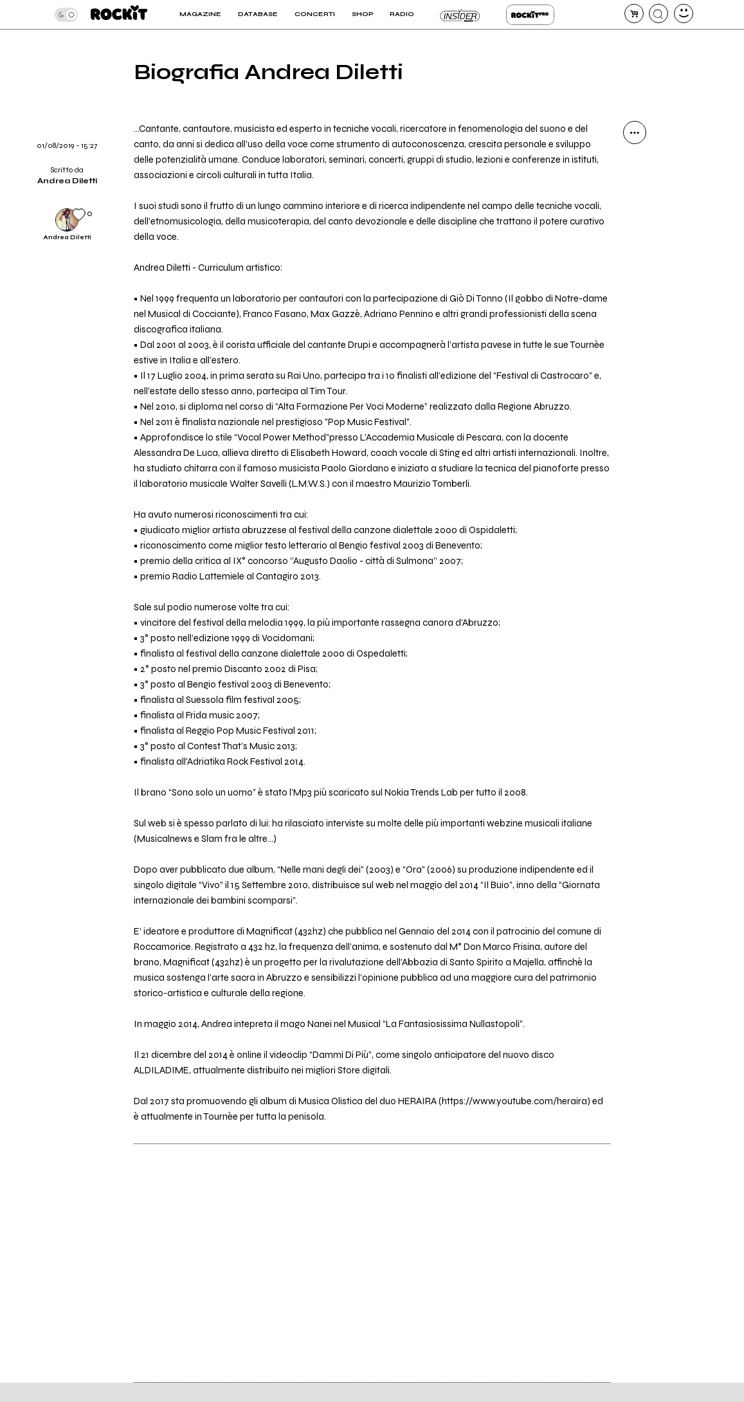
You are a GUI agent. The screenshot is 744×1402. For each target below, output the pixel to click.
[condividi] (634, 132)
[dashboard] (683, 13)
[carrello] (634, 13)
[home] (119, 14)
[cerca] (658, 13)
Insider (460, 14)
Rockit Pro (530, 15)
